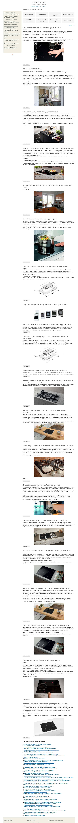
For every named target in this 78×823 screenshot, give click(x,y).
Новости (38, 6)
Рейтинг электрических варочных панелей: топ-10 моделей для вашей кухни (48, 380)
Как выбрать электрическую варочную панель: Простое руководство (45, 266)
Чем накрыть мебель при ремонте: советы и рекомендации (37, 789)
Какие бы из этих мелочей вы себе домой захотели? (36, 761)
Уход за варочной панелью (42, 20)
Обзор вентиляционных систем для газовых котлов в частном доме (39, 784)
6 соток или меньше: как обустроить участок (34, 809)
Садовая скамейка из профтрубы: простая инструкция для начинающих (40, 799)
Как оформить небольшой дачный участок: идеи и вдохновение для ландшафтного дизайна (45, 810)
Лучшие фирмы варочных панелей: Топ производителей (41, 485)
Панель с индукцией (68, 20)
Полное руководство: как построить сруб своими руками (37, 794)
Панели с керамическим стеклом (55, 14)
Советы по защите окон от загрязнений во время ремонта (37, 787)
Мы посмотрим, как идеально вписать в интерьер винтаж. (37, 747)
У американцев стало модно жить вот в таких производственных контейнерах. (41, 750)
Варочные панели (29, 14)
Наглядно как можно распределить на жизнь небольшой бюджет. (38, 770)
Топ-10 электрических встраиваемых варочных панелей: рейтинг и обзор (46, 550)
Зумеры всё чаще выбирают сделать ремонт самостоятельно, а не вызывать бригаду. (43, 779)
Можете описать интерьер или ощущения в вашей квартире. (37, 744)
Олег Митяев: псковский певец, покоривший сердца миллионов (38, 813)
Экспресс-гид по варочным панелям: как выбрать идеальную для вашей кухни (48, 446)
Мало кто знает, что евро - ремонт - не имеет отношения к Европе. (39, 763)
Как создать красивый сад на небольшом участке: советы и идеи (38, 808)
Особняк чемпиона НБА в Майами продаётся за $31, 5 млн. (37, 776)
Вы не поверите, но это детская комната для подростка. (36, 773)
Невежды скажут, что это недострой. (32, 751)
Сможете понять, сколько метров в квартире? (34, 758)
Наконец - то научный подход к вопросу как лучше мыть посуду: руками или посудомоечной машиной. (47, 780)
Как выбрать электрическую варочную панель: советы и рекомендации (46, 625)
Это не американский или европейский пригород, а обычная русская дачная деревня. (43, 760)
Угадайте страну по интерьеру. (31, 757)
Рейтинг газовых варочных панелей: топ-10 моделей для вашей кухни (45, 72)
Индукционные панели (68, 14)
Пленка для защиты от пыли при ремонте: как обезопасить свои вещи (40, 790)
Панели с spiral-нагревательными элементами (29, 20)
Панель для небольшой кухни (55, 20)
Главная (33, 6)
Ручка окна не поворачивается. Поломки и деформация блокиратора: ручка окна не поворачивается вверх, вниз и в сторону (11, 29)
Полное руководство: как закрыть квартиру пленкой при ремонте (38, 786)
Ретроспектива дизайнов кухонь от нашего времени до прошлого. (38, 752)
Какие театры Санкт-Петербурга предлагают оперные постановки (39, 800)
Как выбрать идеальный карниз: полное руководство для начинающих (40, 803)
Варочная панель (42, 14)
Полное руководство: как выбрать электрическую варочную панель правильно (48, 148)
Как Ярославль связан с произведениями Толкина (35, 792)
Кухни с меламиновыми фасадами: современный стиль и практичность (40, 812)
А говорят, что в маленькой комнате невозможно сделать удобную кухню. (12, 35)
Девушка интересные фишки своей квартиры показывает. (37, 771)
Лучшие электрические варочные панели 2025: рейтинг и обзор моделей (46, 588)
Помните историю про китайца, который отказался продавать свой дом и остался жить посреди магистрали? (48, 777)
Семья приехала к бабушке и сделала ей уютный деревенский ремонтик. (40, 768)
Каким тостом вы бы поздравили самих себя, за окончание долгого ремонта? (41, 774)
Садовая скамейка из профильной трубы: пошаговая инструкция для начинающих (42, 802)
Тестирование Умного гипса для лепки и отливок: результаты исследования (11, 40)
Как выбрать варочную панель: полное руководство (39, 219)
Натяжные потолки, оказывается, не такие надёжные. (36, 781)
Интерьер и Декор (39, 2)
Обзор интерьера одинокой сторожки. (32, 745)
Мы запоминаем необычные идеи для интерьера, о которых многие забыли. (41, 754)
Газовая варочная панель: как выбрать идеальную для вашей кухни (45, 370)
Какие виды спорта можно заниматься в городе (35, 815)
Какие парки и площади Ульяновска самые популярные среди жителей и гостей (42, 806)
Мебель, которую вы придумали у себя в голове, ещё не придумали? (39, 767)
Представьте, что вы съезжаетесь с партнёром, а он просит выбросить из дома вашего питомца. (46, 783)
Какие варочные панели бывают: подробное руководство (41, 660)
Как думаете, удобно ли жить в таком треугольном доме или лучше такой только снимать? (44, 755)
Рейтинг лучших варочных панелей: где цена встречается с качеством (45, 704)
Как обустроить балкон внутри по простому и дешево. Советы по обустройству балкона (11, 16)
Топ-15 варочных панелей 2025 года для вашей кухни (40, 112)
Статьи (44, 6)
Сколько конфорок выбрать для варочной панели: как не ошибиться (45, 520)
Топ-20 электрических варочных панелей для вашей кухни (42, 28)
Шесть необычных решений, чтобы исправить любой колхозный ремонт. (40, 748)
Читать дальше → (26, 64)
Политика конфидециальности (31, 820)
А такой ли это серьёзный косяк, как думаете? (34, 765)
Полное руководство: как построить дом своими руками (36, 796)
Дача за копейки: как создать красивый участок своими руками (38, 805)
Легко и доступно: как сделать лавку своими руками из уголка (38, 797)
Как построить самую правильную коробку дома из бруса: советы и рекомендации (42, 793)
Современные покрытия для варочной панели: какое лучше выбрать (45, 305)
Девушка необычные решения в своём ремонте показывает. (37, 764)
